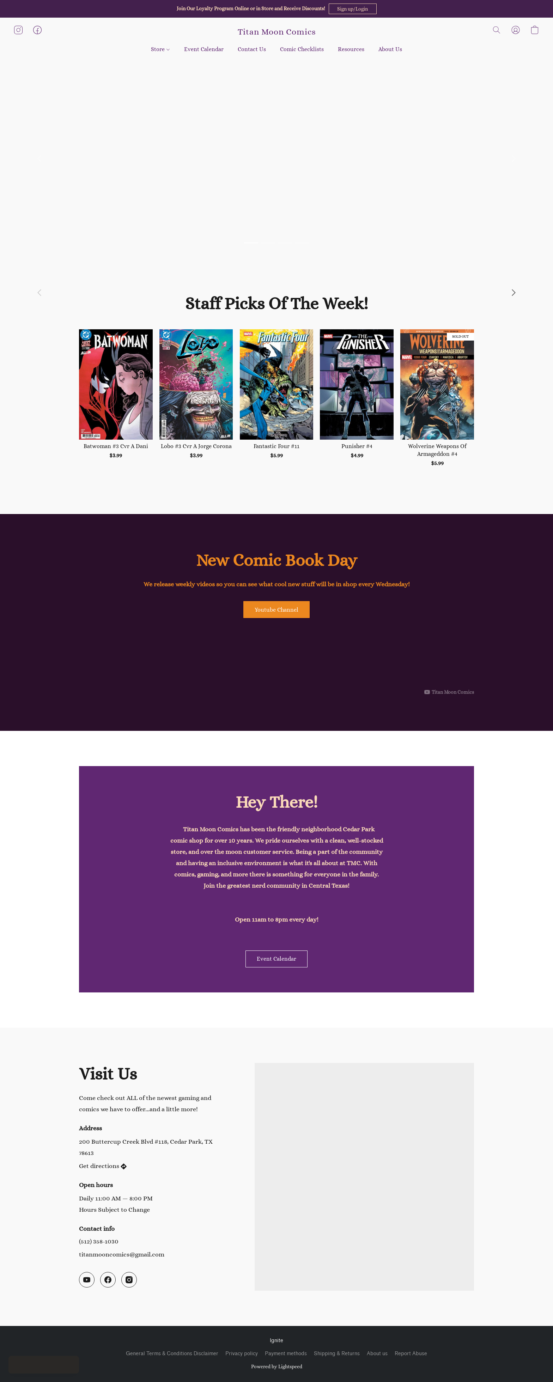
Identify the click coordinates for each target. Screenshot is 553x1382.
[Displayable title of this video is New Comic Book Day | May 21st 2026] (276, 659)
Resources (351, 49)
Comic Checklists (302, 49)
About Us (390, 49)
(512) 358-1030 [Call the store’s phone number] (99, 1241)
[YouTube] (87, 1280)
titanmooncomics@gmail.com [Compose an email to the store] (121, 1254)
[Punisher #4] (357, 398)
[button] (353, 9)
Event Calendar (204, 49)
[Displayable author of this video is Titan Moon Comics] (449, 692)
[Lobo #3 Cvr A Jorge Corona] (196, 398)
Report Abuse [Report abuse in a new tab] (411, 1354)
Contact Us (252, 49)
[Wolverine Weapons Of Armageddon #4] (437, 398)
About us (377, 1354)
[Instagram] (129, 1280)
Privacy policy (241, 1354)
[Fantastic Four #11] (277, 398)
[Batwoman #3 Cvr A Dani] (116, 398)
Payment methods (286, 1354)
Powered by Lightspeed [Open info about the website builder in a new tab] (276, 1366)
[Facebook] (108, 1280)
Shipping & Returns (337, 1354)
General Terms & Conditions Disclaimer (172, 1354)
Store (160, 49)
